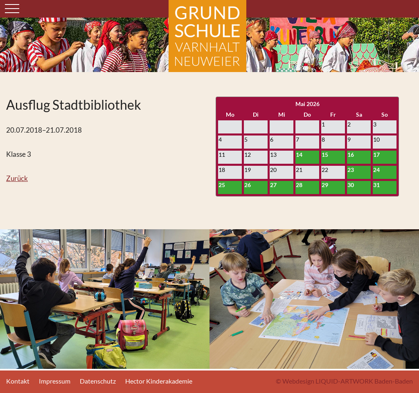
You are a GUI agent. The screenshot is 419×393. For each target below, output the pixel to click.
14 (299, 154)
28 (299, 184)
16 (350, 154)
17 (376, 154)
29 (325, 184)
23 (350, 169)
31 (376, 184)
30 (350, 184)
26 (247, 184)
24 (376, 169)
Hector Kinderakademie (158, 381)
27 (273, 184)
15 (325, 154)
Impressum (54, 381)
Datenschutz (98, 381)
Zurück (17, 178)
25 (222, 184)
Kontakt (17, 381)
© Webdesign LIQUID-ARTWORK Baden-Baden (344, 381)
